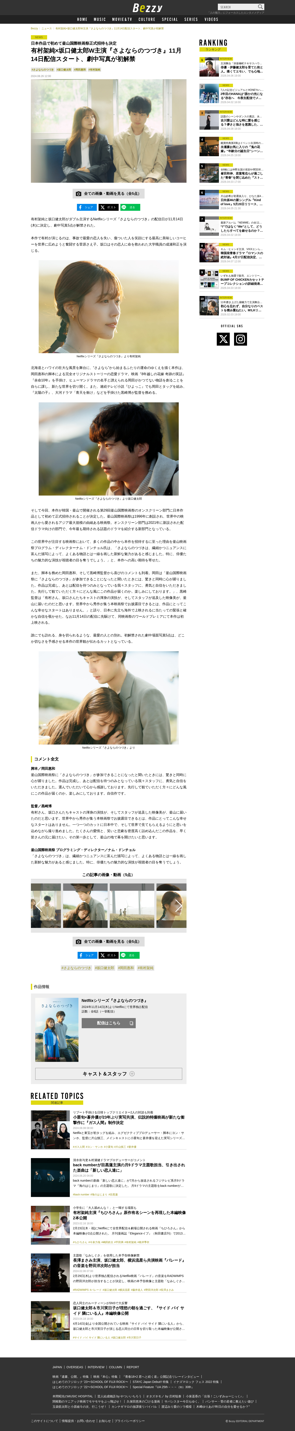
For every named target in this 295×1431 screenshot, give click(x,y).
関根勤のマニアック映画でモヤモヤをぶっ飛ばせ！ (87, 1401)
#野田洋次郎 (151, 1290)
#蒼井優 (131, 1147)
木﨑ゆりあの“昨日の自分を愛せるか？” (223, 1406)
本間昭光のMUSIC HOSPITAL (73, 1396)
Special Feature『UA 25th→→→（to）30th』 (163, 1386)
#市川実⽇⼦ (134, 1337)
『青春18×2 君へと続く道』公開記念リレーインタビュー (160, 1376)
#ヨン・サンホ (94, 1147)
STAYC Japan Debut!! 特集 (151, 1381)
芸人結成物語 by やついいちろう (119, 1396)
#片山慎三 (120, 1147)
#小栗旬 (108, 1147)
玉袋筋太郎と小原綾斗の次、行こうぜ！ (80, 1406)
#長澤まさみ (166, 1290)
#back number (81, 1194)
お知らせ (105, 1421)
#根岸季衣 (143, 1242)
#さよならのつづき (43, 69)
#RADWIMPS (81, 1290)
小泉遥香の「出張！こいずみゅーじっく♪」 (215, 1396)
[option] (85, 905)
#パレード (96, 1290)
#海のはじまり (99, 1194)
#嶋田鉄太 (107, 1242)
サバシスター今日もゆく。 (182, 1401)
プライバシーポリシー (130, 1421)
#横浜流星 (124, 1290)
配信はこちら (108, 1023)
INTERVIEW (96, 1367)
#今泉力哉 (94, 1242)
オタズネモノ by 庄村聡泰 (163, 1396)
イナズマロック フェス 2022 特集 (196, 1381)
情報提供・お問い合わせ (78, 1421)
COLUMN (115, 1367)
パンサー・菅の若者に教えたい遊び (229, 1401)
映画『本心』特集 (105, 1376)
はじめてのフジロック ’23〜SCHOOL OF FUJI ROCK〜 (90, 1381)
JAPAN (57, 1367)
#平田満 (119, 1242)
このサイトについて (44, 1421)
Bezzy (34, 28)
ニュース (46, 28)
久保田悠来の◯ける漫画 (143, 1401)
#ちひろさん (80, 1242)
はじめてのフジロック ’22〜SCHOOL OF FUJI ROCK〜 (90, 1386)
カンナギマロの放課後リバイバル (134, 1406)
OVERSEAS (75, 1367)
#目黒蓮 (113, 1194)
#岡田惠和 (80, 69)
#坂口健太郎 (64, 69)
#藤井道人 (137, 1290)
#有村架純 (94, 69)
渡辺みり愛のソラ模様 (176, 1406)
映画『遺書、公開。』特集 (71, 1376)
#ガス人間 (79, 1147)
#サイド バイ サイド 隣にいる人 (91, 1337)
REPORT (133, 1367)
